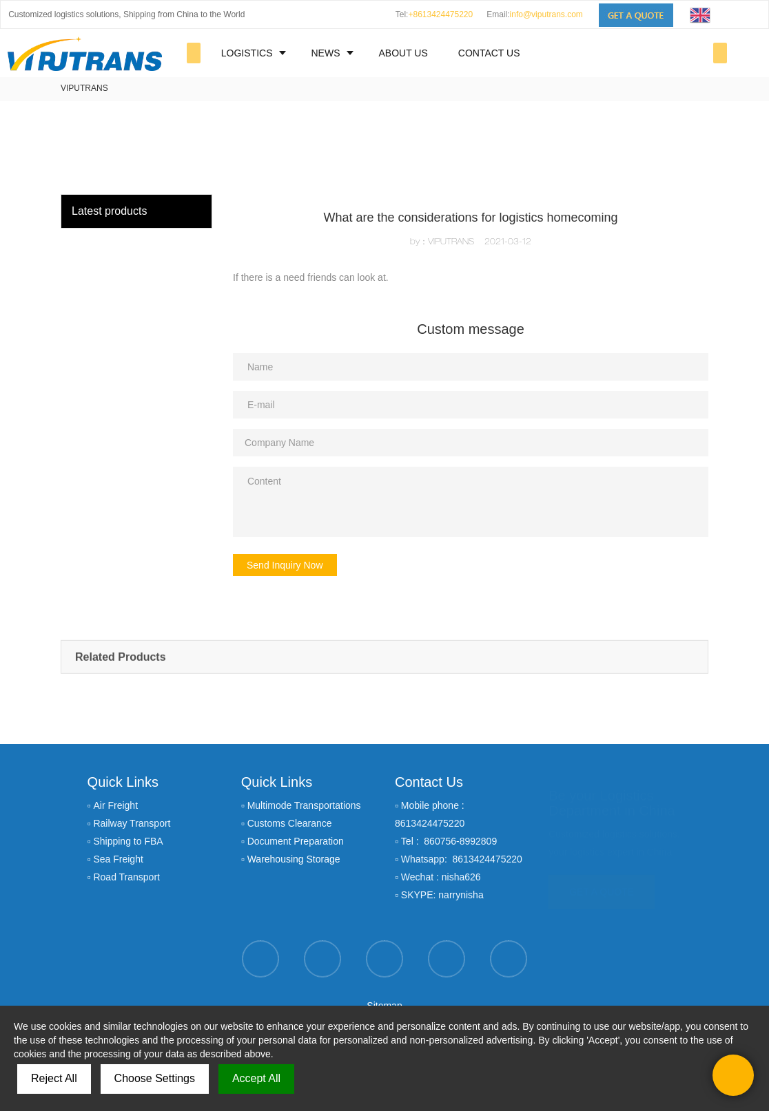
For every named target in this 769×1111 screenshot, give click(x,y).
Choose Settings (154, 1078)
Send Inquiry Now (285, 565)
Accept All (256, 1078)
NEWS (325, 53)
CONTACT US (489, 53)
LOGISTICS (247, 53)
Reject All (54, 1078)
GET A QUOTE (601, 884)
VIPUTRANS (84, 88)
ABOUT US (402, 53)
